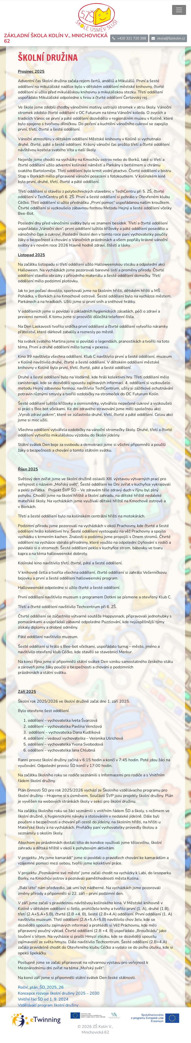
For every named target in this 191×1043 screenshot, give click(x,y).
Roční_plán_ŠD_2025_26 (41, 987)
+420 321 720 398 (129, 38)
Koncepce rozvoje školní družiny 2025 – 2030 (58, 993)
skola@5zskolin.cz (168, 38)
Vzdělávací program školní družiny (48, 1005)
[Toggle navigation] (179, 10)
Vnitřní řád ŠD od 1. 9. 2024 (43, 999)
